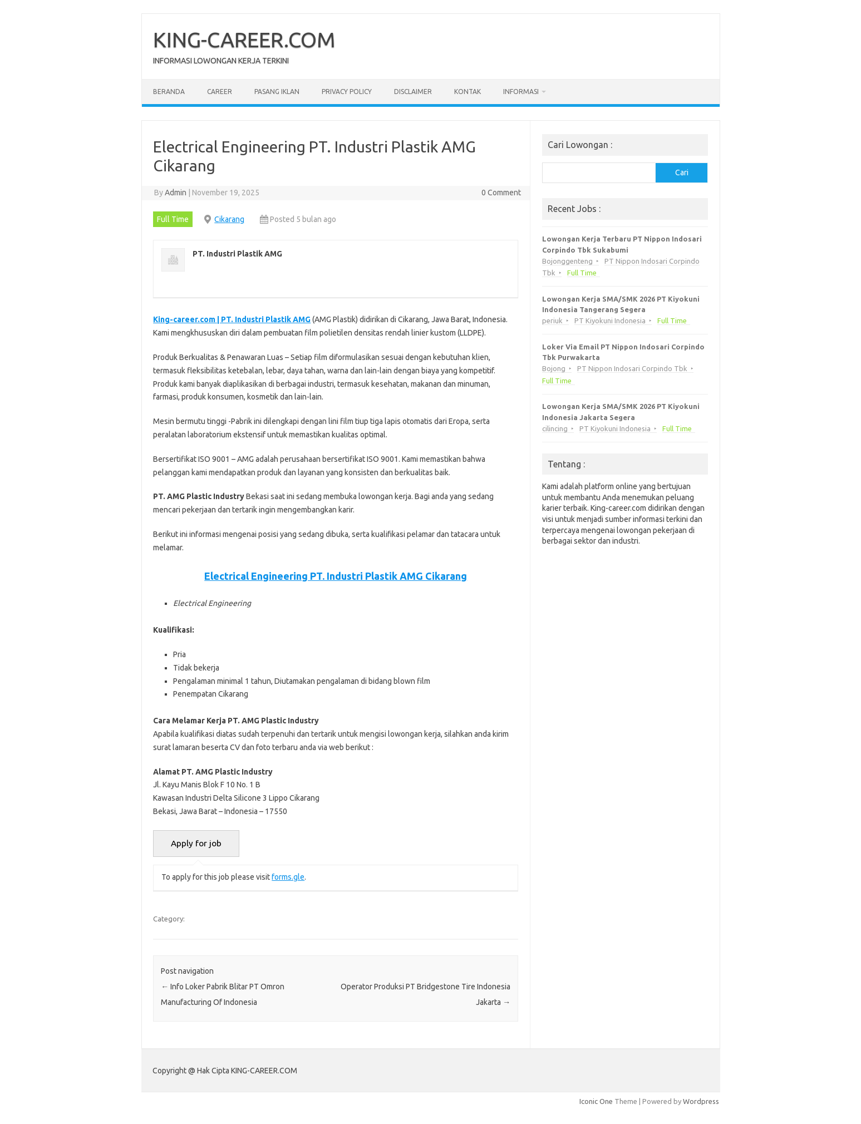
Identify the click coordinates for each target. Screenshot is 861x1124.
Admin (175, 192)
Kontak (467, 91)
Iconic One (596, 1101)
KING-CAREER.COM (244, 39)
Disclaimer (413, 91)
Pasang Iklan (276, 91)
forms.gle (288, 876)
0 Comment (501, 192)
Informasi (521, 91)
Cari (681, 172)
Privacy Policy (347, 91)
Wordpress (701, 1101)
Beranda (169, 91)
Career (219, 91)
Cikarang (229, 219)
